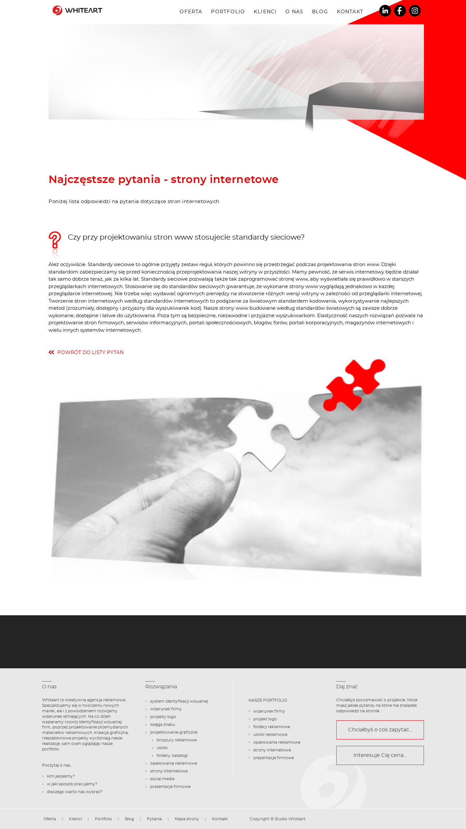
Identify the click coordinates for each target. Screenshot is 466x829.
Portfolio (228, 11)
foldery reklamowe (271, 727)
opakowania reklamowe (173, 763)
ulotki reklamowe (270, 735)
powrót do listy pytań (90, 352)
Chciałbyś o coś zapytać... (380, 729)
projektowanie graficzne (173, 732)
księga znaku (162, 725)
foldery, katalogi (172, 756)
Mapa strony (187, 819)
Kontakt (350, 11)
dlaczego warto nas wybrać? (75, 792)
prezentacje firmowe (170, 787)
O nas (294, 11)
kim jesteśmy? (61, 776)
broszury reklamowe (177, 740)
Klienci (265, 11)
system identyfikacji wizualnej (179, 701)
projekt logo (265, 719)
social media (162, 779)
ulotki (162, 748)
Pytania (154, 819)
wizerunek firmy (166, 709)
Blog (320, 11)
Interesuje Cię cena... (379, 755)
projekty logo (163, 717)
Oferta (191, 11)
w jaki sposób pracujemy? (72, 784)
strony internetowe (169, 771)
